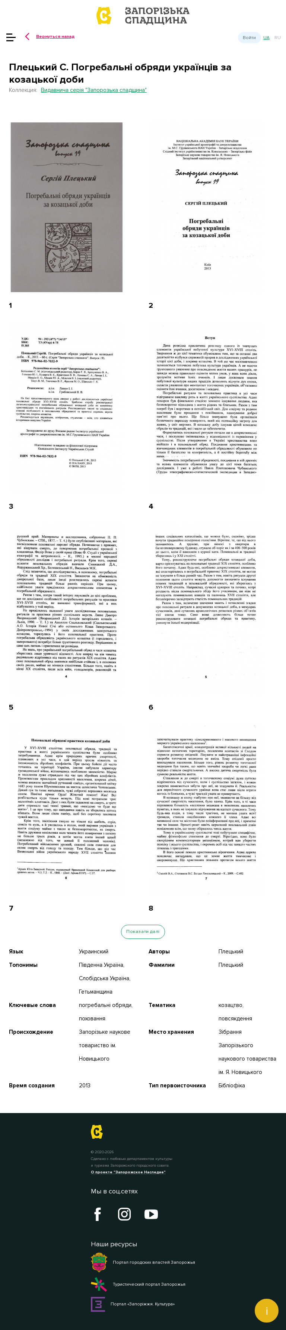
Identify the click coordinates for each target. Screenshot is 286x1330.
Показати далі (143, 931)
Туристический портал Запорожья (138, 1284)
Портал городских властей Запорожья (143, 1263)
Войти (249, 38)
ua (266, 38)
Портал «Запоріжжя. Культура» (133, 1304)
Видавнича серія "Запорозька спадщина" (94, 90)
